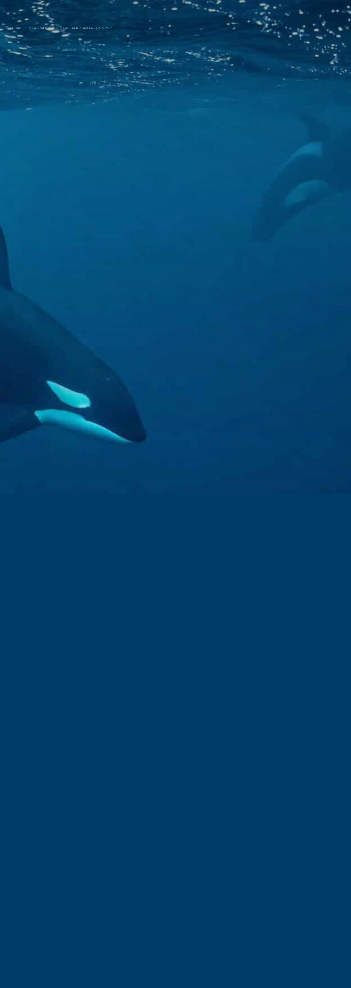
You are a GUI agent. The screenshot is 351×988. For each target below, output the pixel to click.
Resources (37, 28)
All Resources (65, 28)
